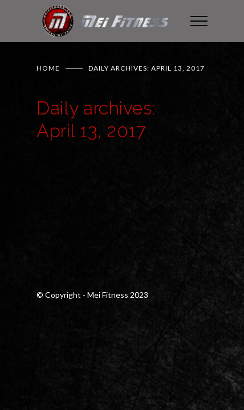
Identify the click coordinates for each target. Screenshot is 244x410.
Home (48, 68)
